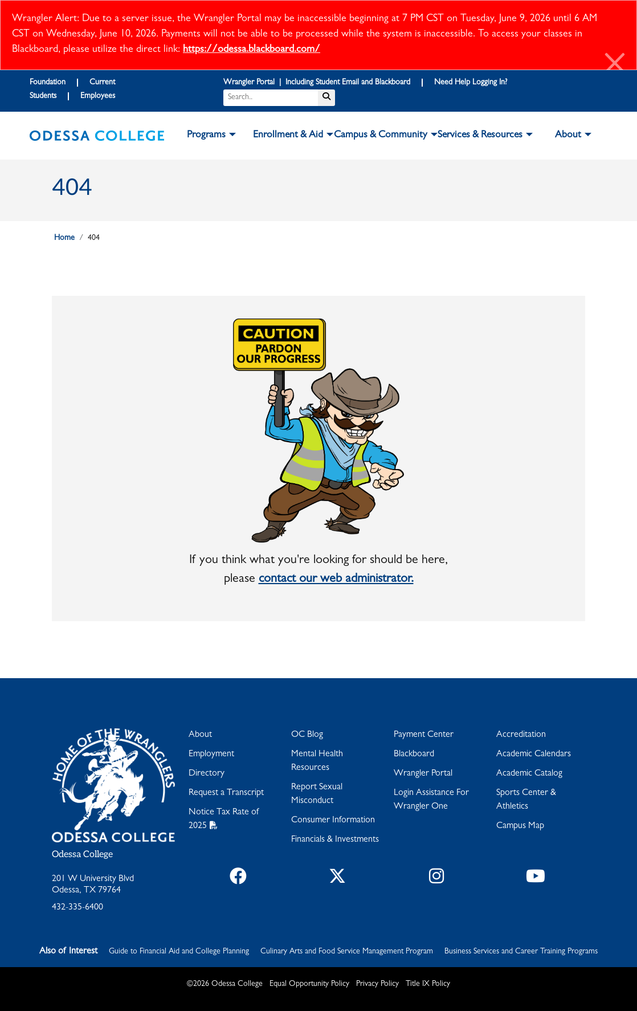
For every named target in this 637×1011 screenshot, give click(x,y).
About (200, 735)
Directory (206, 773)
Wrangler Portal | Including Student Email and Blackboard (316, 83)
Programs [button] (206, 136)
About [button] (568, 136)
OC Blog (307, 735)
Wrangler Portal (423, 773)
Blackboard (414, 754)
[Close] (615, 65)
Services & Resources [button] (480, 136)
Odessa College (82, 854)
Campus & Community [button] (380, 136)
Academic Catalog (529, 773)
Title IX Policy (428, 984)
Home (64, 238)
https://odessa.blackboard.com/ (251, 50)
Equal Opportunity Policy (309, 984)
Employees (97, 96)
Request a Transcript (226, 793)
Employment (211, 754)
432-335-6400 (77, 907)
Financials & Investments (335, 840)
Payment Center (424, 735)
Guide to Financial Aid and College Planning (179, 952)
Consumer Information (333, 820)
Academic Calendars (533, 754)
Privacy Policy (377, 984)
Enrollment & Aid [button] (288, 136)
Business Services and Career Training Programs (521, 952)
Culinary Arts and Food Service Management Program (346, 952)
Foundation (48, 83)
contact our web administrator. (336, 579)
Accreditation (521, 735)
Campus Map (520, 826)
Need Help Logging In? (470, 83)
